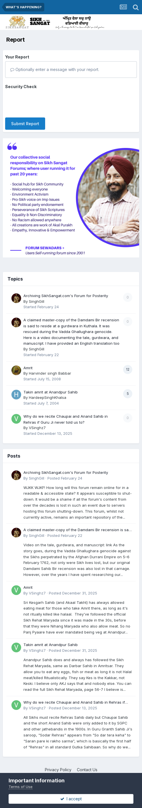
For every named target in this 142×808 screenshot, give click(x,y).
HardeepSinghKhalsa (47, 397)
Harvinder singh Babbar (50, 373)
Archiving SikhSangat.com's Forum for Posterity (65, 295)
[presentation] (48, 102)
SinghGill (36, 301)
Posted (64, 478)
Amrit (28, 368)
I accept (71, 798)
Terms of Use (21, 786)
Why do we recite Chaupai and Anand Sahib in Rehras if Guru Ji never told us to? (74, 702)
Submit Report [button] (25, 123)
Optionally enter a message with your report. (54, 69)
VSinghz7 (37, 427)
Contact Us (87, 769)
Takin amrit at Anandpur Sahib (50, 392)
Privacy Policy (58, 769)
